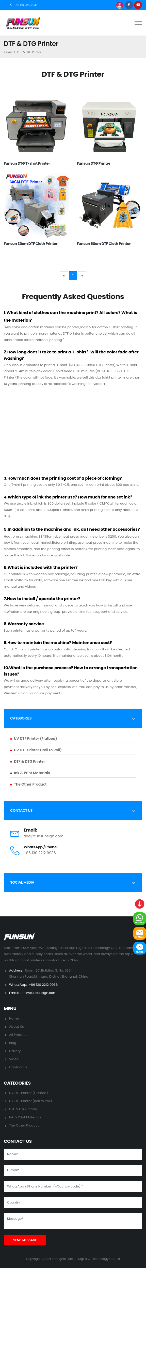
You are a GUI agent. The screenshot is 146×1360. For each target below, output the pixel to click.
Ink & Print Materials (30, 772)
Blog (12, 1042)
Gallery (15, 1051)
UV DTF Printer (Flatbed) (33, 738)
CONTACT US (21, 810)
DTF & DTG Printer (27, 761)
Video (14, 1059)
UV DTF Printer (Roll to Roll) (36, 750)
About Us (16, 1026)
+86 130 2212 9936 (26, 5)
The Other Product (28, 784)
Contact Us (18, 1067)
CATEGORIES (20, 718)
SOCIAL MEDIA (22, 882)
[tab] (73, 718)
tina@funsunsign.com (43, 836)
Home (8, 52)
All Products (18, 1034)
